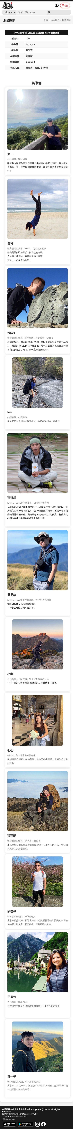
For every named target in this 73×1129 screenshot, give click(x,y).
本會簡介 (55, 21)
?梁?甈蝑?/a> (8, 1119)
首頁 (46, 21)
